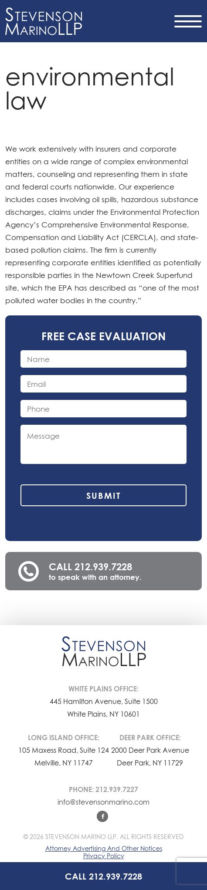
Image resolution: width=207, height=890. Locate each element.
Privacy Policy (103, 856)
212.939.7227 (116, 789)
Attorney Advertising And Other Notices (103, 848)
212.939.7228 (103, 566)
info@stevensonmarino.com (103, 802)
